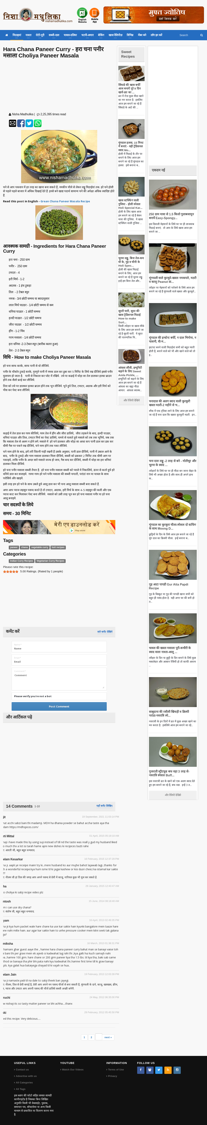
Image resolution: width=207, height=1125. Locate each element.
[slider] (10, 571)
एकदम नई (159, 170)
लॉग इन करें (156, 35)
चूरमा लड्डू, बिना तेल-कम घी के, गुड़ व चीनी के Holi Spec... (131, 261)
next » (108, 1037)
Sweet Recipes (129, 54)
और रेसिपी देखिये (131, 396)
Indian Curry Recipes (21, 561)
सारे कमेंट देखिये (104, 631)
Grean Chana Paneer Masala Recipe (65, 201)
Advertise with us (26, 1076)
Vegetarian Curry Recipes (48, 561)
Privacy (112, 1076)
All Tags (20, 1089)
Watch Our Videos (72, 1069)
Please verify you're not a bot (33, 696)
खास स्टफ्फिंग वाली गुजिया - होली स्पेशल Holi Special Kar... (129, 204)
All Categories (24, 1082)
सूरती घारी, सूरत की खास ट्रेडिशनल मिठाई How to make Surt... (131, 314)
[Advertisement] (59, 86)
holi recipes (55, 547)
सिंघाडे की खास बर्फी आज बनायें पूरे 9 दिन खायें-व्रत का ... (128, 88)
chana (24, 547)
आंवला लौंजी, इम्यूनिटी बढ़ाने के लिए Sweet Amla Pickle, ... (129, 367)
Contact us (22, 1069)
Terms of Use (115, 1069)
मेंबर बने (142, 35)
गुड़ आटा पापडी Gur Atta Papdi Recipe (173, 584)
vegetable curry (38, 547)
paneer (13, 547)
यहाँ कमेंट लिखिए (104, 805)
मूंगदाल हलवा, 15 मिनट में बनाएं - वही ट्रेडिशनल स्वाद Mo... (131, 146)
